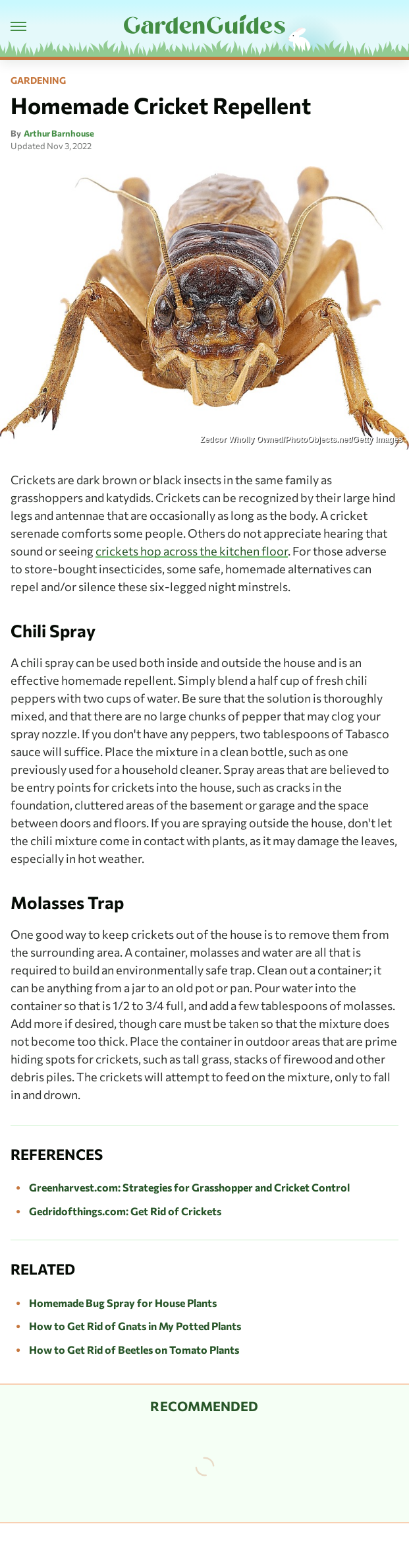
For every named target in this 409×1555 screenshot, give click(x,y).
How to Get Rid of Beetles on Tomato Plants (134, 1349)
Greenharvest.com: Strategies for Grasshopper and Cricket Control (189, 1187)
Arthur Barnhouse (59, 133)
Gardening (38, 80)
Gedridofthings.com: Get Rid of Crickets (125, 1211)
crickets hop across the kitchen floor (191, 551)
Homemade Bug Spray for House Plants (123, 1302)
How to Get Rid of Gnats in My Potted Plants (135, 1325)
